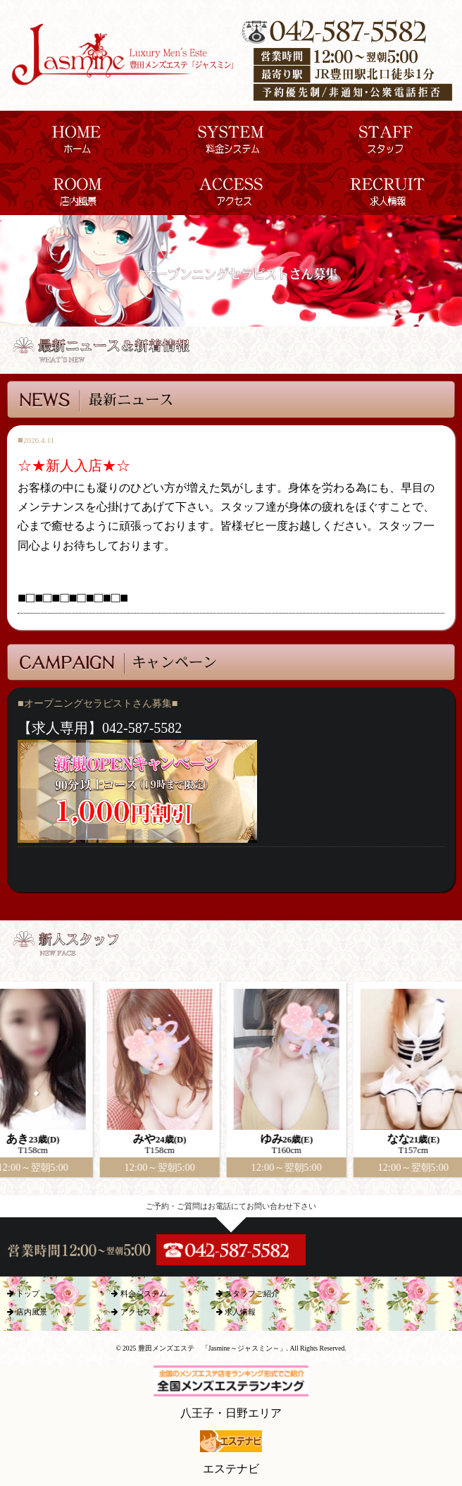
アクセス (131, 1312)
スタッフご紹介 (248, 1293)
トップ (23, 1293)
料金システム (139, 1293)
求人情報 (236, 1312)
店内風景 (27, 1312)
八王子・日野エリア (231, 1392)
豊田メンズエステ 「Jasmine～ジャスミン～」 (212, 1348)
